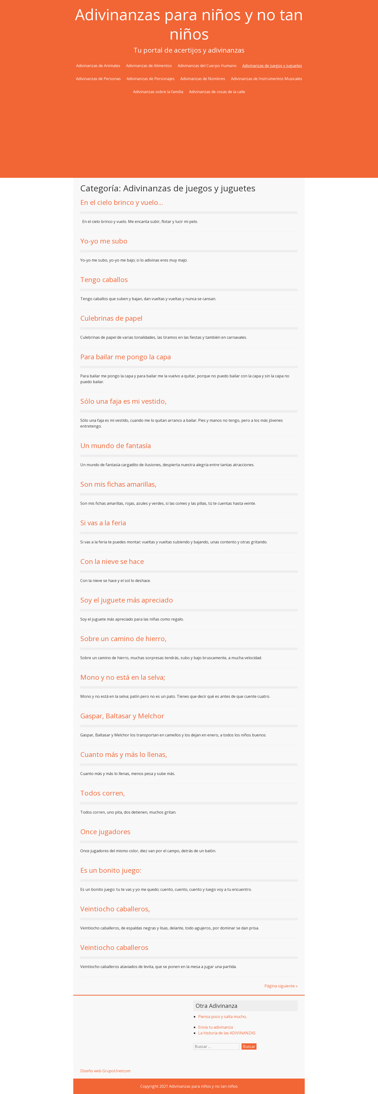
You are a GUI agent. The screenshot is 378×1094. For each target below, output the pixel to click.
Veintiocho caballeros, (115, 908)
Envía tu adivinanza (215, 1027)
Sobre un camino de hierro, (123, 638)
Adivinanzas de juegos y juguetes (272, 65)
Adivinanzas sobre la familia (158, 91)
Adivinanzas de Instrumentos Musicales (266, 78)
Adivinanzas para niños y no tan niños (189, 24)
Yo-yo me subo (104, 240)
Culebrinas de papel (111, 318)
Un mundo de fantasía (115, 445)
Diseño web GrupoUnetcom (105, 1070)
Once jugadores (105, 831)
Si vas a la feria (103, 522)
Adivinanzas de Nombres (202, 78)
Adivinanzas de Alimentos (149, 65)
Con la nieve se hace (112, 561)
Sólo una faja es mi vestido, (123, 401)
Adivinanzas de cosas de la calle (217, 91)
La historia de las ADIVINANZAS (227, 1033)
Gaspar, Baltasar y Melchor (122, 715)
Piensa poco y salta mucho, (222, 1016)
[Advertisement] (189, 137)
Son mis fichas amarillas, (118, 484)
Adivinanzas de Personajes (151, 78)
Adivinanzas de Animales (98, 65)
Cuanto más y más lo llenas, (123, 754)
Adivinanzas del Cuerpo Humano (207, 65)
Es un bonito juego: (111, 870)
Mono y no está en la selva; (122, 677)
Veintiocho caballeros (114, 947)
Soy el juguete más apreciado (126, 599)
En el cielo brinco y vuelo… (121, 202)
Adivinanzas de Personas (98, 78)
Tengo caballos (104, 279)
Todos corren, (102, 792)
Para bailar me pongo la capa (125, 356)
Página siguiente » (281, 986)
